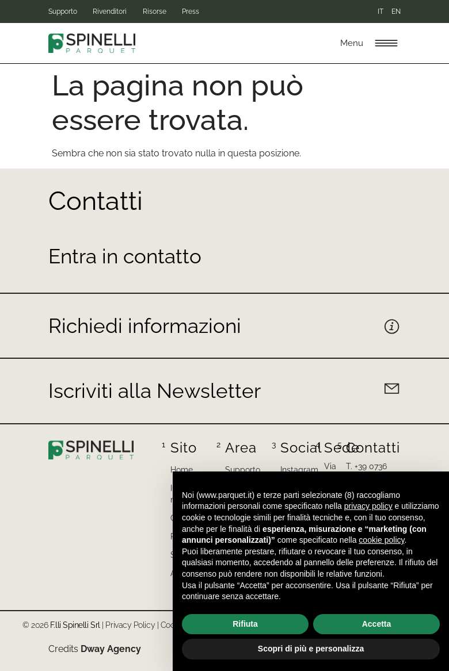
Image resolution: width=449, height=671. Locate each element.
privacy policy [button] (368, 506)
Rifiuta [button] (245, 623)
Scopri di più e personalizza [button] (311, 648)
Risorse (180, 11)
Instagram (299, 469)
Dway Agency (111, 648)
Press (229, 11)
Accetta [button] (376, 623)
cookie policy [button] (381, 540)
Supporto (62, 11)
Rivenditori (123, 11)
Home (181, 469)
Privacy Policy (130, 625)
